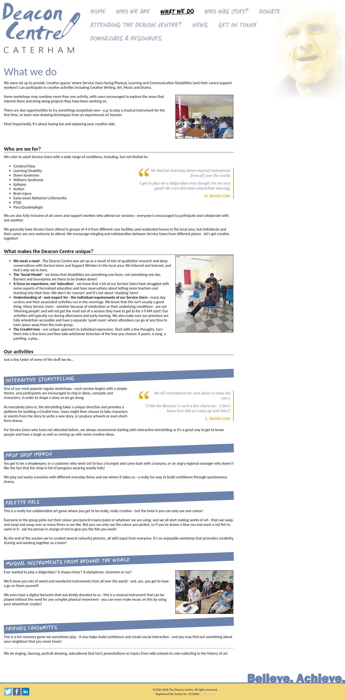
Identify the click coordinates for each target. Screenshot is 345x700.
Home (97, 12)
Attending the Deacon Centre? (135, 26)
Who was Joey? (226, 12)
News (199, 26)
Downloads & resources (125, 39)
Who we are (133, 12)
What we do (177, 12)
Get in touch (237, 26)
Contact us (207, 694)
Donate (269, 12)
